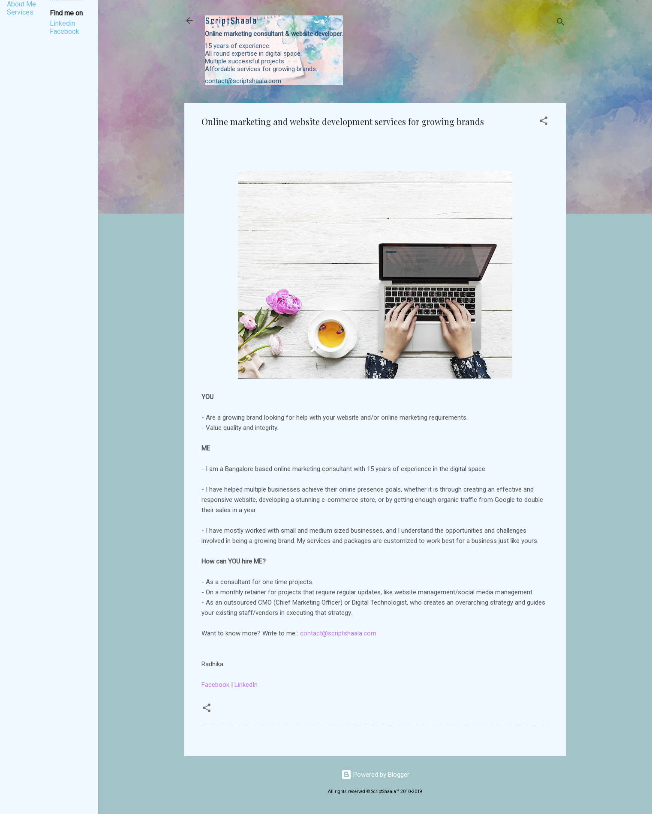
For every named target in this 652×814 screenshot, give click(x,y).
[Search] (561, 23)
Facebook (215, 685)
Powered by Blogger (375, 774)
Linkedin (62, 23)
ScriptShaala (231, 20)
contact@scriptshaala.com (338, 633)
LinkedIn (246, 685)
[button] (543, 122)
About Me (21, 4)
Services (20, 12)
